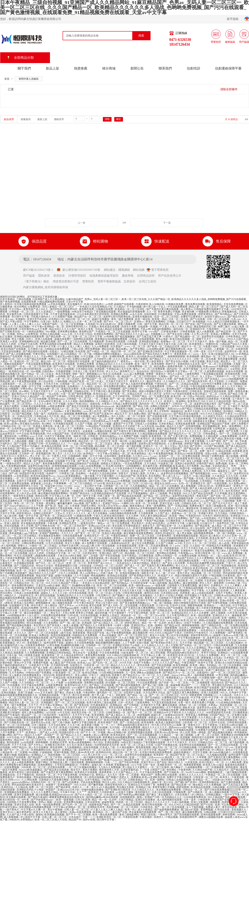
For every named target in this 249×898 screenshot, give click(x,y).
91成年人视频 (122, 625)
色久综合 (184, 446)
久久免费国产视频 (62, 316)
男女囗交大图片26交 (107, 603)
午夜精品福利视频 (193, 588)
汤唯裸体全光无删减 (203, 421)
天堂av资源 (44, 540)
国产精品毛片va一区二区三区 (185, 433)
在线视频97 (53, 354)
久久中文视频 (82, 575)
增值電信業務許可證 (66, 281)
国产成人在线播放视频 (19, 354)
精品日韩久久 (176, 762)
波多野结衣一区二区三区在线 (35, 729)
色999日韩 (49, 675)
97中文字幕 (139, 548)
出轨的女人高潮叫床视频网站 (174, 590)
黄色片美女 (183, 573)
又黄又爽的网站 (73, 411)
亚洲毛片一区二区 (153, 446)
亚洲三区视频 (25, 692)
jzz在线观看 (24, 600)
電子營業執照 (157, 269)
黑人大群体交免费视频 (13, 558)
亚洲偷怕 (20, 319)
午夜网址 (85, 764)
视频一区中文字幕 (32, 386)
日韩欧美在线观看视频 (33, 406)
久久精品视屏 (211, 436)
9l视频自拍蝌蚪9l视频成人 (108, 354)
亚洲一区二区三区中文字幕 (87, 336)
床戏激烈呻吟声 (189, 817)
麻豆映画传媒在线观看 (127, 488)
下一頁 (167, 222)
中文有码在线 (196, 670)
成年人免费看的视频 (139, 617)
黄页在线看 (95, 605)
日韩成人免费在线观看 (125, 403)
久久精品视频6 (22, 326)
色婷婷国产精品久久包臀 (159, 378)
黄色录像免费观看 (228, 358)
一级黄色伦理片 (13, 463)
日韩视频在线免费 (168, 710)
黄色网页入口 (127, 371)
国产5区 (66, 358)
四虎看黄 (237, 451)
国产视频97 (118, 595)
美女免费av (63, 720)
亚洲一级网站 (116, 418)
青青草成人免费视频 (197, 715)
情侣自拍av (157, 371)
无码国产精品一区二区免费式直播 (151, 396)
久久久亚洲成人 (45, 311)
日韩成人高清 (173, 717)
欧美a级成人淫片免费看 (186, 466)
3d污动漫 (51, 712)
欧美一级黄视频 (65, 799)
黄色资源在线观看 (110, 326)
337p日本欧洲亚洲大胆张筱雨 (93, 314)
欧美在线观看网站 (155, 490)
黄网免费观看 (202, 727)
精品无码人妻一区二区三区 (42, 598)
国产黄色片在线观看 (78, 406)
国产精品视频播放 (125, 336)
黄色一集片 (90, 677)
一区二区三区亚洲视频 (71, 324)
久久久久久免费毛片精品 (36, 617)
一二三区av (219, 339)
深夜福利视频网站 (162, 329)
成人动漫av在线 (134, 598)
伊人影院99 (6, 304)
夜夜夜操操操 (96, 558)
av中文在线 (63, 712)
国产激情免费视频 (82, 393)
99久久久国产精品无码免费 (32, 358)
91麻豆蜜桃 (13, 607)
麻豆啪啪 (103, 433)
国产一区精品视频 (229, 478)
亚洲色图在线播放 (149, 341)
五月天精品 (236, 386)
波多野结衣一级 (233, 351)
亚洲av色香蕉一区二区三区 (72, 550)
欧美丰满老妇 (85, 744)
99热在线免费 (213, 610)
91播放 (47, 707)
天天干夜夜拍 (174, 707)
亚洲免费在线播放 (67, 331)
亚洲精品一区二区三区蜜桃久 (147, 627)
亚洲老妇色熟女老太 (75, 710)
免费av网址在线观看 (83, 500)
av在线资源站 (21, 476)
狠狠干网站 (95, 550)
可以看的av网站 (128, 647)
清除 (107, 119)
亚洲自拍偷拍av (108, 436)
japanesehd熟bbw (20, 782)
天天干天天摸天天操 (192, 548)
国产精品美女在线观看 (186, 413)
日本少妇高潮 (83, 799)
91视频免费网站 (52, 717)
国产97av (27, 590)
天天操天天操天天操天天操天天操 (157, 344)
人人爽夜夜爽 (237, 590)
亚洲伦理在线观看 (116, 341)
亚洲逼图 (100, 368)
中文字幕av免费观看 (145, 710)
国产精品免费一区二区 (58, 336)
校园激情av (24, 754)
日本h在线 (73, 615)
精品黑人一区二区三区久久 (230, 458)
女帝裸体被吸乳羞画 (151, 508)
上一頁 (81, 222)
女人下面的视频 (195, 807)
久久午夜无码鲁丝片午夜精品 (119, 428)
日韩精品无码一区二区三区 (16, 426)
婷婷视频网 (235, 498)
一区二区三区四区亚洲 (39, 366)
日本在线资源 (93, 802)
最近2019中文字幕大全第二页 (73, 590)
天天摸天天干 (152, 739)
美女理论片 (185, 438)
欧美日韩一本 (178, 396)
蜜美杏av (126, 361)
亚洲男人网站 (141, 630)
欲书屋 (116, 530)
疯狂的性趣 (101, 612)
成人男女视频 (184, 533)
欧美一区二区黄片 (27, 570)
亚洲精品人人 (151, 540)
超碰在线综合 (29, 540)
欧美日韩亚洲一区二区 (208, 553)
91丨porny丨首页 (197, 354)
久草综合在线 (222, 809)
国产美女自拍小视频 (178, 334)
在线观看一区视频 (148, 326)
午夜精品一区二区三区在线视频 (113, 331)
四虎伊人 (43, 630)
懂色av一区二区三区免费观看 (149, 368)
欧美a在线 (193, 500)
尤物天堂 (205, 685)
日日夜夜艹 (181, 759)
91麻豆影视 (192, 523)
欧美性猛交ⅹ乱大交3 (76, 685)
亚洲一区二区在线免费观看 (153, 545)
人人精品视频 (19, 441)
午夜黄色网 (184, 769)
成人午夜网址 (45, 647)
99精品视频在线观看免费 (123, 513)
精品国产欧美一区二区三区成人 (87, 381)
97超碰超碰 (46, 752)
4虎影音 (8, 603)
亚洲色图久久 (168, 558)
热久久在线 (117, 416)
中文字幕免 (198, 590)
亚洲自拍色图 (214, 520)
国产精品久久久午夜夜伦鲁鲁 (96, 625)
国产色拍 (162, 762)
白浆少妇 (46, 321)
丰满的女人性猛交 (110, 615)
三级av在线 (77, 349)
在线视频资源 (127, 797)
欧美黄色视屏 (75, 677)
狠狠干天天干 (204, 339)
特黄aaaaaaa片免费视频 (216, 366)
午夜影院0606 (194, 515)
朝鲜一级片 (78, 373)
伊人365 (21, 642)
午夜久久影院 (223, 443)
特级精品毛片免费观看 (219, 545)
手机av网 (145, 329)
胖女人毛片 (206, 583)
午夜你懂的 (146, 817)
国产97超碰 (20, 443)
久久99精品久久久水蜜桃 (47, 538)
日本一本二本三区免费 (89, 321)
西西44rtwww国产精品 (180, 408)
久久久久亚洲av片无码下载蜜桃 (130, 358)
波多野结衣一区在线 (147, 530)
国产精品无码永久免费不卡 (157, 354)
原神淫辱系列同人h (76, 326)
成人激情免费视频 (48, 481)
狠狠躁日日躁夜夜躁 (207, 398)
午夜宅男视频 (171, 550)
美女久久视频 (72, 543)
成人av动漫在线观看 (203, 593)
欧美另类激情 (63, 373)
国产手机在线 (205, 324)
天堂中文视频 (200, 752)
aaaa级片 (48, 368)
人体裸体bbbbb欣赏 (119, 543)
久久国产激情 (214, 441)
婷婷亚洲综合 (206, 314)
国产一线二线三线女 (169, 812)
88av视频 (160, 426)
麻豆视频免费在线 (176, 349)
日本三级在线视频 (127, 344)
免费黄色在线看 (34, 588)
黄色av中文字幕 (23, 662)
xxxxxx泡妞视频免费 (232, 378)
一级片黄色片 (12, 809)
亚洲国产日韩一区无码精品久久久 (47, 443)
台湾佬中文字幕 (176, 523)
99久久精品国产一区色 (13, 366)
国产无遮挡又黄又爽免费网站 (130, 431)
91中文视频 (87, 356)
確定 (118, 119)
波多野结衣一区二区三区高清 (94, 749)
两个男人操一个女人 (154, 306)
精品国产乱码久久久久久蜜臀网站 (196, 558)
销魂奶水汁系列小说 (147, 558)
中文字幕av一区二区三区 (189, 371)
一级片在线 (138, 361)
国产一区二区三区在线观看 (72, 341)
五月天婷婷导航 (122, 396)
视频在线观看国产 (14, 363)
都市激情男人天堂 (109, 769)
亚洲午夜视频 (61, 752)
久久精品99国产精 (126, 476)
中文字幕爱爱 (189, 717)
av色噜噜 (109, 336)
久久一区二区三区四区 (204, 543)
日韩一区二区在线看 (218, 319)
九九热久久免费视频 (42, 498)
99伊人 (30, 339)
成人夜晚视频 (188, 485)
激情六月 (198, 378)
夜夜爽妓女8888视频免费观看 (111, 339)
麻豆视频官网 (135, 386)
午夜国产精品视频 (154, 520)
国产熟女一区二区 (188, 451)
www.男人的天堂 (92, 411)
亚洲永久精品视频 (50, 334)
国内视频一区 (77, 418)
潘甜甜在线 (10, 436)
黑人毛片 (57, 453)
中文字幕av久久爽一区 (62, 495)
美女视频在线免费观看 (164, 438)
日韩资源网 (47, 759)
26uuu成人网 (141, 408)
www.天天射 (36, 436)
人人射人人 (223, 386)
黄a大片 (8, 326)
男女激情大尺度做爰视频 (59, 508)
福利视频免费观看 (203, 533)
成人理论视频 (93, 560)
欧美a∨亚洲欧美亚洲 (153, 777)
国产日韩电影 (140, 620)
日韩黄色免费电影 (64, 600)
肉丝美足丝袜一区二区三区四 (122, 483)
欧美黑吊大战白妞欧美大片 (223, 510)
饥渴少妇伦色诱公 (94, 304)
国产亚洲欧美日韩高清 (150, 351)
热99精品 (228, 411)
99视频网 (14, 388)
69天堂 (218, 508)
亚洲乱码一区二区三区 (27, 361)
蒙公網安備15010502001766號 (78, 269)
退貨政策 (59, 275)
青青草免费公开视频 (169, 311)
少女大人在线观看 (68, 573)
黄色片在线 (212, 361)
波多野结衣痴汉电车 (205, 403)
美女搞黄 (117, 525)
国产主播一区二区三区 (203, 598)
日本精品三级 (233, 583)
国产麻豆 (60, 692)
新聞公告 (137, 68)
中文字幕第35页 (89, 598)
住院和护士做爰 (133, 692)
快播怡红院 (212, 344)
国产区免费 (232, 431)
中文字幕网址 (32, 321)
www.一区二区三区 (135, 346)
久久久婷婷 (132, 515)
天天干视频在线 (102, 468)
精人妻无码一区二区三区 (71, 737)
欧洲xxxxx (161, 518)
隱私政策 (44, 275)
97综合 (88, 334)
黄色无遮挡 (44, 670)
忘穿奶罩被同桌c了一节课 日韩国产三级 (143, 769)
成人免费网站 (88, 498)
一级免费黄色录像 (22, 461)
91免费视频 (123, 670)
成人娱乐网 (10, 515)
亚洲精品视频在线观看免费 (29, 336)
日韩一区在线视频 (105, 545)
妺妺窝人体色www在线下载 (228, 635)
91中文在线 (23, 433)
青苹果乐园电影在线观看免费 (55, 344)
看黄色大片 (151, 598)
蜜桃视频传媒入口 (10, 627)
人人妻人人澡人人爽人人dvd (25, 324)
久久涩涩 (53, 727)
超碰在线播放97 (183, 752)
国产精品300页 (172, 625)
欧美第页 (142, 476)
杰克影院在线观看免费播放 (223, 667)
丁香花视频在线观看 (212, 373)
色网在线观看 (36, 680)
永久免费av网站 (138, 413)
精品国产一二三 (190, 685)
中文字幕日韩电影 (138, 612)
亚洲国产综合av (111, 503)
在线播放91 (73, 386)
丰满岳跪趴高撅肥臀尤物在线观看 (206, 563)
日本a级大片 (111, 794)
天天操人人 (153, 473)
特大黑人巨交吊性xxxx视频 (113, 505)
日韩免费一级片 (145, 478)
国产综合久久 (22, 530)
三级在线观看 (77, 762)
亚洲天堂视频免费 (143, 528)
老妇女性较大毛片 (139, 657)
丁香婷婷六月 (222, 376)
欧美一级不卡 (142, 363)
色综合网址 (6, 593)
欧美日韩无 (15, 637)
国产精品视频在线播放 (19, 625)
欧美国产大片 (166, 575)
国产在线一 (120, 448)
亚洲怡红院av (138, 625)
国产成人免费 (40, 667)
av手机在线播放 (57, 304)
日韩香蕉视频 (188, 331)
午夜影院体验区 (120, 535)
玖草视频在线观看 (63, 423)
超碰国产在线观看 (124, 304)
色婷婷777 (52, 473)
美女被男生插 (14, 314)
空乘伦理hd (39, 354)
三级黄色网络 (192, 373)
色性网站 (171, 769)
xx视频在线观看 (104, 431)
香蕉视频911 (227, 408)
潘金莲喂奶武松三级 (205, 326)
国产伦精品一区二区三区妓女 (38, 373)
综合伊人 (184, 627)
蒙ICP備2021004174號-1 (39, 269)
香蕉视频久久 (35, 642)
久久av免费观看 (100, 346)
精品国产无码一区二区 (173, 660)
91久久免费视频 (214, 548)
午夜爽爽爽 (60, 483)
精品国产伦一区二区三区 (88, 316)
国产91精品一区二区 (98, 351)
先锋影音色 (227, 578)
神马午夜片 (37, 605)
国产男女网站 (138, 349)
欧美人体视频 (71, 625)
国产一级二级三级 (70, 622)
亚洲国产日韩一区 (118, 687)
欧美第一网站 (177, 515)
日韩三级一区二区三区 (131, 378)
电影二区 (63, 505)
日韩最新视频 (63, 371)
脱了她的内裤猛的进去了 (106, 361)
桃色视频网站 (87, 401)
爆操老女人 (224, 471)
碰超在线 (106, 675)
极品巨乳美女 (154, 381)
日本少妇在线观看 (41, 568)
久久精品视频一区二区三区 (136, 498)
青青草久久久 (137, 381)
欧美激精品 (146, 595)
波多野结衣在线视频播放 (175, 473)
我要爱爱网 (171, 627)
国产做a (201, 520)
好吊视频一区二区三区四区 (121, 682)
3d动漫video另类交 (222, 779)
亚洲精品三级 (69, 749)
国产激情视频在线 (200, 473)
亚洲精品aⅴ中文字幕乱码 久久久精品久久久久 (179, 712)
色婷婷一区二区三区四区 (187, 650)
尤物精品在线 (81, 391)
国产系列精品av (224, 314)
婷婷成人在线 (156, 717)
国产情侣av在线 (37, 421)
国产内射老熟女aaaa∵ (43, 799)
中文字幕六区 (91, 717)
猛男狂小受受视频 (33, 660)
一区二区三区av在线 (154, 615)
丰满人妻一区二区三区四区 (69, 426)
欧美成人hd (220, 660)
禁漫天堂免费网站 (156, 321)
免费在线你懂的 (122, 620)
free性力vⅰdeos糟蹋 (199, 759)
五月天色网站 (17, 672)
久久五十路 (73, 725)
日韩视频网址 (134, 466)
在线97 (71, 403)
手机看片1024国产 (173, 570)
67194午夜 (99, 483)
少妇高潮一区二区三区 (195, 722)
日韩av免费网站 (149, 458)
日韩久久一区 (136, 697)
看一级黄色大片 (192, 725)
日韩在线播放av (40, 710)
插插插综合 (177, 411)
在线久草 (96, 590)
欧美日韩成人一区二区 (212, 762)
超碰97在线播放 (101, 319)
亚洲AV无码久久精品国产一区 (28, 396)
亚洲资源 (235, 515)
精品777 (66, 585)
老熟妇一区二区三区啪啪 (193, 705)
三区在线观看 (227, 346)
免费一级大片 (207, 451)
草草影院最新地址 (108, 580)
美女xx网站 (81, 675)
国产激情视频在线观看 (36, 637)
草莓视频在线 (229, 311)
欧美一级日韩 (120, 441)
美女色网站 (155, 476)
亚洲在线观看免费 (185, 423)
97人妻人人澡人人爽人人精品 (176, 326)
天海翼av (93, 326)
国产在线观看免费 (157, 416)
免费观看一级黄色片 (38, 620)
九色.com (236, 319)
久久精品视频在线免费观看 (218, 622)
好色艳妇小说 (56, 319)
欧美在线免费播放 (68, 598)
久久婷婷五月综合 (213, 416)
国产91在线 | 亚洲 (210, 804)
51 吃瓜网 (108, 466)
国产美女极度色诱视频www (135, 603)
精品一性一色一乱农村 (63, 617)
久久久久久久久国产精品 (166, 662)
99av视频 (51, 331)
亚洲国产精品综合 (80, 493)
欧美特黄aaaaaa (57, 398)
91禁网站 (23, 436)
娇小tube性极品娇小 (220, 752)
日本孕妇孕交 (90, 553)
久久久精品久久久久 (153, 645)
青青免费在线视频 (95, 655)
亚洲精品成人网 (202, 438)
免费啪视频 (195, 436)
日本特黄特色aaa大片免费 (33, 329)
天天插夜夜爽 (200, 418)
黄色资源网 (56, 747)
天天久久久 (67, 533)
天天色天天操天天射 (130, 590)
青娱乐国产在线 (96, 632)
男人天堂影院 (217, 381)
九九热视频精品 (139, 485)
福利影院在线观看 (131, 690)
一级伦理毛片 (165, 814)
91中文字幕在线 (57, 739)
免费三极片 (224, 326)
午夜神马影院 (180, 391)
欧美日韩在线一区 (203, 568)
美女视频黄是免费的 (49, 535)
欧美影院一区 (161, 754)
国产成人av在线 (76, 376)
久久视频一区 (85, 528)
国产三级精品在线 (24, 565)
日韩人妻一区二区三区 (77, 809)
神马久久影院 (175, 373)
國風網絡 (124, 269)
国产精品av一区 (25, 448)
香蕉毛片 (156, 563)
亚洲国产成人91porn (171, 530)
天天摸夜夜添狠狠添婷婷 (232, 620)
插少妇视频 (232, 456)
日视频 (171, 321)
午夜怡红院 (161, 383)
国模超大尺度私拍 (111, 463)
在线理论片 (76, 665)
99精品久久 (241, 411)
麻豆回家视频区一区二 (41, 378)
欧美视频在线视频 (54, 814)
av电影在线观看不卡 (11, 700)
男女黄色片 (138, 523)
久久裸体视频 (175, 443)
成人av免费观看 (206, 331)
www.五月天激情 (43, 692)
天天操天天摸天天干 (117, 381)
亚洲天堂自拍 (97, 371)
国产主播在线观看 (231, 782)
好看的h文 (215, 311)
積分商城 (108, 68)
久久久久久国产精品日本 (31, 677)
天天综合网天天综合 (82, 647)
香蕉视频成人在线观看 (57, 588)
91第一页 (65, 393)
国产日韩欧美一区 (132, 388)
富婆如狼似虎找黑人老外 (36, 578)
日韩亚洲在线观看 (132, 593)
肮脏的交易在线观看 (215, 391)
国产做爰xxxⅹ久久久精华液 (81, 580)
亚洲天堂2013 (148, 762)
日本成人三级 (80, 371)
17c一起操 (73, 443)
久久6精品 (88, 386)
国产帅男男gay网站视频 (132, 794)
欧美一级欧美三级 (76, 436)
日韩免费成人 (211, 433)
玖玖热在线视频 (89, 615)
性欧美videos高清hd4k (166, 732)
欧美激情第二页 (158, 436)
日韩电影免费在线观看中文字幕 (211, 309)
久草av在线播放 (108, 635)
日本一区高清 (126, 702)
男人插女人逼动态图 (227, 550)
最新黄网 (219, 583)
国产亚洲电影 (45, 490)
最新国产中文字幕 (123, 423)
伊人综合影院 (46, 381)
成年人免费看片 (240, 423)
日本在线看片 (182, 794)
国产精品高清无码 (197, 381)
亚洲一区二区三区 (76, 563)
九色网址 (5, 393)
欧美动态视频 (90, 672)
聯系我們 (165, 68)
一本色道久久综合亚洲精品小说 (95, 306)
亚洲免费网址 (45, 764)
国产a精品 (217, 438)
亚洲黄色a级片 (223, 485)
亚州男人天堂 (230, 570)
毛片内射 (114, 727)
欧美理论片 (194, 401)
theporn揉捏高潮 (132, 354)
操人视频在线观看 (62, 603)
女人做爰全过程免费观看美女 (25, 675)
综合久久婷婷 (9, 344)
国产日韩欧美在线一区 (13, 331)
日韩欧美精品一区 (116, 712)
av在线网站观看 (155, 349)
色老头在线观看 (235, 371)
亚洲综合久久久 (222, 615)
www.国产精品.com (154, 388)
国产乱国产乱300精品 (235, 607)
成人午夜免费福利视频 (24, 381)
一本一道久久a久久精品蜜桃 (99, 787)
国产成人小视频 (103, 423)
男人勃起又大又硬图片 (135, 767)
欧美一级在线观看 (201, 615)
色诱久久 (57, 321)
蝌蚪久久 (229, 700)
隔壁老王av (229, 520)
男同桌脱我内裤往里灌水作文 (183, 652)
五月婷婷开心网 (103, 358)
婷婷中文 (171, 363)
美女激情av (211, 478)
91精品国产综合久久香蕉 (234, 344)
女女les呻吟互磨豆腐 (50, 401)
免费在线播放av (163, 600)
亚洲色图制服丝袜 (189, 720)
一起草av (168, 560)
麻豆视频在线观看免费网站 (53, 493)
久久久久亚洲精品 (212, 411)
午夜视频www (186, 553)
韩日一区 (162, 690)
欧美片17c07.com (224, 747)
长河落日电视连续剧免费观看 (30, 304)
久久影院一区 (197, 545)
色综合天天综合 (45, 565)
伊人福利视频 (9, 545)
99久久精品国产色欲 (58, 433)
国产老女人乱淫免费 (174, 563)
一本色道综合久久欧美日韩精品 (132, 563)
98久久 (224, 692)
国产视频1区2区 (183, 378)
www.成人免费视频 (134, 373)
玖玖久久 (5, 485)
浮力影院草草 (239, 568)
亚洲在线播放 (9, 692)
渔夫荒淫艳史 (233, 490)
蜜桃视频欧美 (43, 603)
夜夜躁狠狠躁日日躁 (66, 565)
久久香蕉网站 (51, 622)
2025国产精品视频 (22, 413)
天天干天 (65, 481)
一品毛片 (186, 476)
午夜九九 (98, 515)
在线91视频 (51, 441)
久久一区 (152, 311)
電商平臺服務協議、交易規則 (116, 281)
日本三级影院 (39, 725)
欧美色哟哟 (73, 657)
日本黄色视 (184, 418)
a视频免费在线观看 (45, 555)
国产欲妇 (190, 324)
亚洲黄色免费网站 (104, 334)
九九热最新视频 (193, 366)
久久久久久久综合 (10, 520)
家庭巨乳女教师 (70, 388)
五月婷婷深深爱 (139, 583)
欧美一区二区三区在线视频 (112, 585)
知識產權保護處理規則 (103, 275)
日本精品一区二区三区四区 (108, 565)
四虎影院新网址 (98, 707)
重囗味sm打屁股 (190, 809)
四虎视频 (190, 607)
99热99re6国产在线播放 (170, 607)
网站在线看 (108, 349)
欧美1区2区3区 (238, 555)
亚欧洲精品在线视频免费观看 (35, 807)
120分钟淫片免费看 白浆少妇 (216, 383)
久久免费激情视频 (35, 652)
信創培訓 (193, 68)
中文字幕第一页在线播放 (232, 518)
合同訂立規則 (147, 281)
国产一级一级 (117, 398)
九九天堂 (79, 334)
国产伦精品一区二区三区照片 (195, 645)
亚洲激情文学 (198, 483)
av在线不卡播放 (125, 792)
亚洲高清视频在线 (130, 573)
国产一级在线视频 (41, 530)
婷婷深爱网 (182, 787)
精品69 (203, 535)
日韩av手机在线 (196, 396)
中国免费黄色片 (33, 500)
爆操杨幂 (237, 615)
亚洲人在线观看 (44, 339)
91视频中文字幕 (171, 739)
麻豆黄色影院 (24, 812)
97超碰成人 (233, 428)
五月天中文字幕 (81, 715)
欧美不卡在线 (192, 411)
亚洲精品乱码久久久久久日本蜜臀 (115, 363)
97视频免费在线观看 (194, 388)
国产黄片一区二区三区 (88, 533)
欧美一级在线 (143, 319)
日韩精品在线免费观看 (57, 349)
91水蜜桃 (204, 677)
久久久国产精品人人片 (126, 772)
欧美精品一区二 (207, 555)
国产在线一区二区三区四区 (226, 495)
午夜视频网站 (14, 660)
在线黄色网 (242, 349)
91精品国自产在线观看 (99, 426)
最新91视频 (87, 727)
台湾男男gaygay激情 (23, 428)
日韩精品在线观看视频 (206, 408)
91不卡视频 (59, 403)
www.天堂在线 (94, 428)
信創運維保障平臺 (228, 68)
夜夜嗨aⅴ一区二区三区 (173, 341)
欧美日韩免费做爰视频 (117, 720)
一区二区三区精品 (84, 488)
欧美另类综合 (55, 448)
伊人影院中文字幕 (30, 817)
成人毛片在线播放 (97, 513)
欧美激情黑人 (197, 344)
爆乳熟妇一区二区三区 (213, 356)
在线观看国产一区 (62, 560)
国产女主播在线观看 (225, 324)
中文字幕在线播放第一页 (178, 351)
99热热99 (14, 819)
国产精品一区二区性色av (168, 478)
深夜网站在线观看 (83, 339)
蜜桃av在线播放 (208, 620)
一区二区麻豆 (227, 729)
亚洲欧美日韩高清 (48, 570)
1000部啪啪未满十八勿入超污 (23, 615)
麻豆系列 (65, 500)
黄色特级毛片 (95, 720)
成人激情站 (55, 667)
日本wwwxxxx (156, 757)
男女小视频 (18, 339)
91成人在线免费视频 (90, 466)
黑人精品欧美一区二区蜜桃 (162, 418)
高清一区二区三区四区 (167, 316)
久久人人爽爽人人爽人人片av (207, 700)
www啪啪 (215, 739)
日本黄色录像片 (170, 331)
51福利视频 (61, 381)
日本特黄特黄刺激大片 (31, 508)
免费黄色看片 (197, 505)
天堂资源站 (210, 580)
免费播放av (132, 518)
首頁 (6, 78)
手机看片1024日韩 (80, 620)
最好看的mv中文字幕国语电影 (28, 393)
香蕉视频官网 (43, 453)
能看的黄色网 (175, 366)
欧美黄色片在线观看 (63, 363)
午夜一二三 (111, 762)
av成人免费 (238, 326)
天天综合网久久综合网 (112, 598)
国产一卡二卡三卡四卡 (233, 538)
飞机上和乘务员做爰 (29, 655)
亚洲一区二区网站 (238, 463)
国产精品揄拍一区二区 (187, 336)
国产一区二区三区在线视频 (217, 363)
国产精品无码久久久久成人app (132, 334)
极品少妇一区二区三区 (53, 361)
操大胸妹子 (181, 670)
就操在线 (95, 403)
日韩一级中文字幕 (147, 324)
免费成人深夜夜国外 (116, 757)
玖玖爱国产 (117, 346)
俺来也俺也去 (137, 505)
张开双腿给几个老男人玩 (199, 595)
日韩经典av (48, 371)
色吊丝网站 (20, 306)
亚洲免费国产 (65, 784)
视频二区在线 (36, 441)
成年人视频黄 (218, 612)
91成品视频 (135, 441)
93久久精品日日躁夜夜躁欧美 (223, 321)
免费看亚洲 (163, 784)
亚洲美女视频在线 (142, 316)
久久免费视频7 (157, 408)
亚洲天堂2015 (8, 456)
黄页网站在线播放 (167, 553)
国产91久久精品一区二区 (169, 680)
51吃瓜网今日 (103, 595)
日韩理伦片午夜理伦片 (138, 438)
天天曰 (187, 543)
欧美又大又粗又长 (14, 580)
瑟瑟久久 (90, 396)
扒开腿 (236, 468)
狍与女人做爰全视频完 (74, 558)
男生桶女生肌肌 (126, 787)
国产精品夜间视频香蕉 (128, 685)
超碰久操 (79, 560)
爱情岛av (118, 538)
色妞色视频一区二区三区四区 (157, 398)
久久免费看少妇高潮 (217, 590)
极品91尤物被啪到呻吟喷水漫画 (176, 538)
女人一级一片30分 (165, 573)
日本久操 (12, 655)
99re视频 (93, 578)
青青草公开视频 (85, 612)
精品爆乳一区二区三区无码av (16, 403)
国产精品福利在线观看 (35, 351)
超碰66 (69, 642)
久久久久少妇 (60, 593)
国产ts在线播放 (70, 782)
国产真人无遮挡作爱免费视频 (137, 383)
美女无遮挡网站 (237, 493)
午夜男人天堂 (59, 456)
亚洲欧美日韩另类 (55, 744)
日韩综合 (187, 568)
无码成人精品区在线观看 (109, 329)
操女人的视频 (194, 461)
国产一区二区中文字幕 (60, 488)
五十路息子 (238, 398)
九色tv (78, 451)
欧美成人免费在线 (39, 635)
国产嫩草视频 (96, 784)
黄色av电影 (162, 339)
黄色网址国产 (87, 331)
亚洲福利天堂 (197, 329)
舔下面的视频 (134, 446)
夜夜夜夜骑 (180, 354)
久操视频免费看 (68, 441)
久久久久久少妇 (73, 453)
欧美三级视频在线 (216, 505)
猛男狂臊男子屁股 (178, 488)
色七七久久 (182, 565)
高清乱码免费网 (30, 607)
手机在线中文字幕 (185, 398)
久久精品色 (225, 695)
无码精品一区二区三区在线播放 (94, 538)
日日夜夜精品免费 (72, 697)
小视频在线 (77, 490)
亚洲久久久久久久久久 (191, 774)
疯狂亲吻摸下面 (173, 428)
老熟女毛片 (148, 525)
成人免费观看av (30, 408)
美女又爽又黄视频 (195, 441)
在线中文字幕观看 (27, 481)
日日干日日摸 (215, 351)
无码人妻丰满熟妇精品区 (154, 515)
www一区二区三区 (222, 473)
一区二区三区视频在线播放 (82, 767)
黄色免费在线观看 (195, 304)
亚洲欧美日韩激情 (95, 627)
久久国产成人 (163, 513)
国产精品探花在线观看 (129, 495)
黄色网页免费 (87, 309)
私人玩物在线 (157, 304)
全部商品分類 (24, 57)
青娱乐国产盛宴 (45, 575)
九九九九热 (232, 476)
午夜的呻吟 (142, 304)
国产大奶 (195, 518)
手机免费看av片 (88, 759)
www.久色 (67, 334)
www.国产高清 (157, 620)
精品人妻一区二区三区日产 (204, 306)
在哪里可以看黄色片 (192, 316)
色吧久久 (124, 777)
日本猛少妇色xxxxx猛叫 (196, 490)
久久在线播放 (82, 438)
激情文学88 (20, 468)
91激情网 (169, 371)
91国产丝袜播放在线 (166, 744)
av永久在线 (136, 314)
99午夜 (187, 421)
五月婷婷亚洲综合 (179, 528)
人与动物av (57, 411)
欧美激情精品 (214, 304)
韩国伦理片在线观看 (78, 361)
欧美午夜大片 (29, 520)
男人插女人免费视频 (169, 568)
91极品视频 (150, 590)
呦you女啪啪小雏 (117, 732)
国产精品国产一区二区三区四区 (99, 378)
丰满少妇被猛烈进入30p (221, 354)
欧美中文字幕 (140, 331)
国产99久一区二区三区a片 (118, 321)
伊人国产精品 (169, 451)
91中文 (184, 695)
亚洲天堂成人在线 (170, 503)
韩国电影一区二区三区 (122, 478)
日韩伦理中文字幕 (61, 578)
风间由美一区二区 (131, 615)
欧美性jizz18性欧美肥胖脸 (189, 453)
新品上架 (52, 68)
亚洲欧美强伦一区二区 (170, 764)
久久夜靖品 (218, 476)
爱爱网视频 (165, 466)
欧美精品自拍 (104, 752)
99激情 (144, 436)
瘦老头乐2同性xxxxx (165, 483)
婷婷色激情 (178, 667)
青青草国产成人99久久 (36, 309)
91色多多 (60, 759)
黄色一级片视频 (218, 341)
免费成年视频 (41, 662)
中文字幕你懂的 (105, 476)
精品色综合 (119, 366)
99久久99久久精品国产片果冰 (216, 413)
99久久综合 (242, 346)
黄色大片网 (128, 729)
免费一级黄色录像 (238, 391)
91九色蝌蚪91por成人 (132, 510)
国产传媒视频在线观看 (143, 720)
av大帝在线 (148, 426)
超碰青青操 (108, 802)
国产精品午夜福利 (38, 797)
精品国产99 (137, 490)
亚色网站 (81, 473)
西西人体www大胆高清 (144, 670)
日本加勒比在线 (84, 368)
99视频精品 (198, 468)
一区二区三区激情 (135, 416)
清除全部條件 (229, 89)
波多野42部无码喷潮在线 (117, 316)
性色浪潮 (80, 351)
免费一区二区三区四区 (142, 535)
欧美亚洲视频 (181, 665)
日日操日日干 (184, 321)
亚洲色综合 (7, 787)
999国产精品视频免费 (196, 530)
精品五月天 (121, 413)
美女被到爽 (188, 311)
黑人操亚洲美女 (155, 361)
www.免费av (173, 620)
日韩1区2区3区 (78, 471)
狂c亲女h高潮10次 (106, 324)
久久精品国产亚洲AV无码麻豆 (97, 408)
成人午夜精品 (89, 530)
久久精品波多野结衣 (236, 416)
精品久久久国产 (176, 426)
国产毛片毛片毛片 (223, 503)
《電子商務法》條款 (36, 281)
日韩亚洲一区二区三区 (97, 665)
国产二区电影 (91, 555)
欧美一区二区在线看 (147, 503)
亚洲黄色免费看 (92, 508)
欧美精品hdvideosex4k (103, 406)
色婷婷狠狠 (50, 471)
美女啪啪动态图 (145, 680)
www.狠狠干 (78, 687)
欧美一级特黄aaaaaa (172, 441)
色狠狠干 (51, 784)
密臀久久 (23, 545)
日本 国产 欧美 (151, 441)
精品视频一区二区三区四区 (110, 446)
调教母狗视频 (8, 570)
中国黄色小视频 (124, 408)
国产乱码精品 (84, 510)
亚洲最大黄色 (206, 513)
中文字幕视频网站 (138, 493)
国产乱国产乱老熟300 (101, 413)
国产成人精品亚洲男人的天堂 (206, 488)
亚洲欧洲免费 (117, 356)
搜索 (141, 35)
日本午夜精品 (129, 555)
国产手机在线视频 (110, 555)
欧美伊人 (131, 356)
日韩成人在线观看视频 (142, 339)
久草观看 (75, 505)
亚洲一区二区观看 (129, 774)
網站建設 (109, 269)
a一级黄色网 (159, 585)
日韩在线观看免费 (72, 535)
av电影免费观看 (56, 406)
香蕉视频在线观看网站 (13, 622)
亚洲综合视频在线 (208, 600)
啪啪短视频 (20, 378)
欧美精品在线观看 (52, 446)
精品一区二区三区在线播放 (76, 416)
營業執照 (88, 281)
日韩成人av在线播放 (146, 423)
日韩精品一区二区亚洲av (118, 630)
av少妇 (118, 500)
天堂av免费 (68, 612)
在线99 (99, 386)
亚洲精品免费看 (120, 314)
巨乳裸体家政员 (132, 525)
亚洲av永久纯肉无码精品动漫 (231, 662)
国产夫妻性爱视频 (218, 603)
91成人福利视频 (159, 583)
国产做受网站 (22, 568)
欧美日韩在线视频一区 (182, 339)
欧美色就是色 (118, 734)
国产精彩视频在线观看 (221, 530)
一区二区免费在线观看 (188, 456)
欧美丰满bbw (175, 622)
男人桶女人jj (29, 627)
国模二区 (239, 779)
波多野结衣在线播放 (213, 336)
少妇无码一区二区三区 (218, 468)
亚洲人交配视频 (200, 802)
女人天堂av (206, 376)
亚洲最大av (15, 657)
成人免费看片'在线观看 (95, 543)
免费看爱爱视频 (193, 764)
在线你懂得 (150, 314)
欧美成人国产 (139, 471)
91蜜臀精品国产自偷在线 (176, 697)
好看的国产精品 (206, 463)
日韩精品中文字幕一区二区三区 (63, 553)
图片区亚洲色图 (81, 695)
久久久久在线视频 (64, 368)
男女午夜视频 (55, 809)
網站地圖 (139, 269)
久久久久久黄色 (43, 403)
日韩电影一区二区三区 (22, 311)
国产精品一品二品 (97, 418)
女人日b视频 (60, 729)
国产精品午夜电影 (17, 421)
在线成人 (54, 351)
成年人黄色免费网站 (33, 712)
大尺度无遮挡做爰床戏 (62, 314)
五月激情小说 (35, 349)
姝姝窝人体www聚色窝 (106, 510)
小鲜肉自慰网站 (36, 331)
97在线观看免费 (117, 568)
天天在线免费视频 (84, 642)
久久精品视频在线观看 (186, 560)
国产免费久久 (93, 503)
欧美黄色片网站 (105, 500)
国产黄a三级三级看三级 (155, 685)
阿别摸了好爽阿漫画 (213, 456)
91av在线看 (240, 413)
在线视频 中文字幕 (65, 461)
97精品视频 (215, 575)
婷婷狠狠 (195, 627)
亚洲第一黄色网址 (46, 503)
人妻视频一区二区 (224, 349)
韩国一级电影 (199, 732)
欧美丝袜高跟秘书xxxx (43, 476)
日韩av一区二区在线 (177, 386)
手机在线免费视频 (91, 782)
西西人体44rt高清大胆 (82, 752)
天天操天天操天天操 (225, 640)
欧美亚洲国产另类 (108, 722)
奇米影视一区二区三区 (108, 729)
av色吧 (109, 304)
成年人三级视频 (159, 493)
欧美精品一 (89, 453)
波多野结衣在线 (9, 610)
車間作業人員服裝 (29, 78)
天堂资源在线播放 (11, 351)
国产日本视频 (192, 570)
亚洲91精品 (104, 530)
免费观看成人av (175, 677)
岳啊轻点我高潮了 (82, 358)
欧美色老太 (156, 630)
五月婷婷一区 (27, 453)
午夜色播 (225, 398)
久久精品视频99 (235, 642)
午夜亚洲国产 (189, 662)
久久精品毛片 (222, 769)
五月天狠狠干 (85, 617)
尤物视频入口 (158, 334)
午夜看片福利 (211, 346)
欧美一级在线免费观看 (33, 488)
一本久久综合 (208, 560)
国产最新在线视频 (43, 461)
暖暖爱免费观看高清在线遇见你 (67, 797)
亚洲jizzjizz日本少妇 (99, 525)
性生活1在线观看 (112, 373)
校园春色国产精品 (99, 804)
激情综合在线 (152, 593)
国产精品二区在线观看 (102, 685)
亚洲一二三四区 (138, 757)
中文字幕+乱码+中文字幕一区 (143, 451)
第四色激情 (13, 742)
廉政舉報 (128, 275)
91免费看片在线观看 (207, 729)
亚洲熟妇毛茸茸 (68, 523)
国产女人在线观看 (237, 650)
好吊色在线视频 (78, 593)
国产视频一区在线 (45, 428)
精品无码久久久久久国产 (63, 329)
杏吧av (20, 334)
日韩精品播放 (213, 794)
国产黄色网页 (236, 632)
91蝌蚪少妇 (128, 503)
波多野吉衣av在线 (32, 451)
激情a (159, 428)
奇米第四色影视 (156, 468)
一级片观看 (88, 476)
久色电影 (90, 324)
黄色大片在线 (157, 635)
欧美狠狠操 (199, 321)
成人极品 (55, 662)
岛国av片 (95, 461)
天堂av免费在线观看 (185, 314)
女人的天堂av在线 (27, 493)
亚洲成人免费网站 (220, 334)
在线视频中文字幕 (233, 508)
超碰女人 (46, 593)
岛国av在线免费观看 (80, 812)
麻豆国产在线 (120, 812)
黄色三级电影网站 (155, 707)
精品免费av (122, 349)
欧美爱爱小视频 (91, 725)
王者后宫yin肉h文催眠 (67, 356)
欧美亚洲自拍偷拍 (114, 515)
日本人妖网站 (94, 667)
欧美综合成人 (101, 393)
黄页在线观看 (116, 707)
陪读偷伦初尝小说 (151, 570)
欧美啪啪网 (193, 356)
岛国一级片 (39, 413)
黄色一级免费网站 (232, 426)
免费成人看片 (213, 807)
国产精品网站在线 (183, 510)
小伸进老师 (68, 660)
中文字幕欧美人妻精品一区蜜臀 (38, 737)
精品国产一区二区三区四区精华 (139, 376)
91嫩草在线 (151, 500)
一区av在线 (52, 393)
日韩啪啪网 (114, 388)
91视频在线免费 (175, 304)
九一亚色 (131, 672)
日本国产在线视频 (19, 710)
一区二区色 (182, 682)
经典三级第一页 (106, 495)
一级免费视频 (62, 311)
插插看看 (18, 652)
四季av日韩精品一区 (166, 555)
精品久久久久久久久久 (125, 660)
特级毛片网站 (89, 505)
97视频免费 (202, 311)
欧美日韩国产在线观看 (14, 349)
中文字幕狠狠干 (118, 612)
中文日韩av (15, 309)
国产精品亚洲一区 (226, 331)
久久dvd (226, 535)
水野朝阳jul (27, 819)
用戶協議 (29, 275)
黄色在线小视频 (233, 438)
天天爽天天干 (45, 627)
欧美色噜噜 (6, 346)
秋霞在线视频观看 (61, 635)
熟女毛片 (17, 490)
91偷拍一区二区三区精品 (43, 545)
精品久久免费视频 (84, 344)
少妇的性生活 (54, 548)
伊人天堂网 (27, 525)
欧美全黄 (215, 538)
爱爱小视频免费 (127, 324)
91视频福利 (97, 438)
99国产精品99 (19, 747)
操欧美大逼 (147, 573)
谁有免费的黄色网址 (115, 386)
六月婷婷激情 (107, 792)
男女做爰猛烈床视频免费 (132, 311)
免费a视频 (221, 463)
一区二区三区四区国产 (96, 451)
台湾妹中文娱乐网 (28, 344)
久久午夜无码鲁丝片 (178, 615)
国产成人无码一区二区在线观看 (120, 605)
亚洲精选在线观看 (49, 695)
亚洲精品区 (206, 508)
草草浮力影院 (209, 652)
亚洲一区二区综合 (119, 471)
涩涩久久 (5, 528)
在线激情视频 (193, 426)
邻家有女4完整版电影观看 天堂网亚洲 (204, 428)
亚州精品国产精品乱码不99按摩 (134, 461)
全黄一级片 (184, 702)
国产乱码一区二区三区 (54, 431)
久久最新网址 (147, 518)
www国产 (154, 331)
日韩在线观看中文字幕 (36, 314)
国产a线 (13, 473)
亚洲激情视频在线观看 (64, 466)
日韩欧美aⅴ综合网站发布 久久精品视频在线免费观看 (138, 433)
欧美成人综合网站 (227, 560)
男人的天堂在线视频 (177, 635)
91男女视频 (53, 645)
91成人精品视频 (202, 476)
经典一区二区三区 (42, 510)
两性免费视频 (93, 349)
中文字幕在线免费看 (33, 685)
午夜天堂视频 (197, 361)
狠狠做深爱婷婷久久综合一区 (27, 485)
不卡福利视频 (134, 306)
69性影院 (235, 366)
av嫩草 (221, 431)
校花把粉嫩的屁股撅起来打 (176, 540)
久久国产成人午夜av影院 (20, 814)
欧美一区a (130, 809)
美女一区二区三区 (231, 655)
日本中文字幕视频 (55, 436)
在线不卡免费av (224, 593)
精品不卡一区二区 (191, 346)
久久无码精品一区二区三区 (34, 682)
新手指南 (234, 19)
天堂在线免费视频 (233, 304)
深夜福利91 (203, 672)
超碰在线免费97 (63, 339)
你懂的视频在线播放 (92, 789)
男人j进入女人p (171, 476)
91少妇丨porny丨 (73, 485)
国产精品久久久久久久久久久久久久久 (170, 358)
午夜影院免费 (147, 605)
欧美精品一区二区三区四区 (130, 309)
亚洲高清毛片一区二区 (97, 535)
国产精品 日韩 (236, 393)
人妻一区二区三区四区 (67, 378)
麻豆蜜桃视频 (190, 583)
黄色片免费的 (12, 406)
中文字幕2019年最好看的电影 (185, 416)
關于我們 (24, 68)
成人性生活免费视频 (143, 543)
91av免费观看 (21, 498)
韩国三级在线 (62, 490)
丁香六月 (231, 563)
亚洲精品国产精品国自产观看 (213, 423)
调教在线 (6, 548)
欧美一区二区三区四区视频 (78, 446)
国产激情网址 (159, 657)
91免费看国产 (51, 500)
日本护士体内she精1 (64, 510)
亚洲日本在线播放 (145, 799)
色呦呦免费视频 (26, 438)
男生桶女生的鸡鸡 (30, 423)
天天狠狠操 (34, 458)
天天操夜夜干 (163, 403)
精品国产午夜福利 (57, 396)
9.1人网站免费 (234, 762)
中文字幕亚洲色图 (67, 774)
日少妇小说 (146, 483)
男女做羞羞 (175, 493)
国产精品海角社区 (32, 471)
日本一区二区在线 (179, 319)
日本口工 (12, 600)
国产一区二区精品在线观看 (184, 383)
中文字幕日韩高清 (84, 603)
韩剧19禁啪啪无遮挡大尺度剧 (155, 391)
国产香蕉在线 (82, 705)
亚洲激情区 (72, 759)
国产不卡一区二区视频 (93, 732)
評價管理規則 (77, 275)
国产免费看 (172, 468)
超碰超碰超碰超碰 (155, 588)
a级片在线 (154, 481)
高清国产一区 (166, 456)
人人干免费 (37, 505)
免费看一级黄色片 (156, 373)
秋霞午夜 (185, 468)
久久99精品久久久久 (174, 381)
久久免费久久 (130, 667)
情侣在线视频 (34, 622)
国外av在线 (239, 401)
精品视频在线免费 (110, 690)
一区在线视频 (191, 481)
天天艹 (76, 498)
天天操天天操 (118, 451)
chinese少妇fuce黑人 (118, 627)
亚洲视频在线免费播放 (116, 550)
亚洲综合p (133, 508)
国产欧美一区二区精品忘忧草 (163, 346)
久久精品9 (119, 306)
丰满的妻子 (68, 640)
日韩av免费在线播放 (86, 448)
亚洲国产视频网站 (49, 533)
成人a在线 (224, 543)
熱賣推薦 (80, 68)
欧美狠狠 (120, 518)
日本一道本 (101, 356)
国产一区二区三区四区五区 (133, 635)
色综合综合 (143, 371)
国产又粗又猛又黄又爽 (149, 336)
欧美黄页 (57, 528)
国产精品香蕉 (202, 525)
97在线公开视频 (174, 595)
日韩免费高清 (119, 697)
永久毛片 (72, 744)
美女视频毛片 (75, 304)
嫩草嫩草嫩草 (65, 503)
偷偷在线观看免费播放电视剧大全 (19, 695)
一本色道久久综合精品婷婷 (102, 473)
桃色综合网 (41, 495)
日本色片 (208, 515)
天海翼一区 (239, 363)
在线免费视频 (132, 329)
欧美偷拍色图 (233, 373)
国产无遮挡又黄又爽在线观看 (162, 309)
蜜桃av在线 (160, 528)
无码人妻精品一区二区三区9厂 (59, 306)
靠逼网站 (181, 401)
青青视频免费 (166, 670)
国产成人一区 (132, 565)
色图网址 (153, 578)
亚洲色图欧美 (75, 777)
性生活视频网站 (125, 600)
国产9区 (115, 610)
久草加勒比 (206, 481)
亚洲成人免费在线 (43, 426)
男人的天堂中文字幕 (44, 590)
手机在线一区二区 (48, 690)
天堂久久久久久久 (174, 508)
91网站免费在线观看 (54, 386)
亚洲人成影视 (12, 523)
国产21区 (118, 553)
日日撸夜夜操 (165, 314)
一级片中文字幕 (113, 607)
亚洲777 (209, 670)
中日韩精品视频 (188, 747)
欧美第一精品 (160, 319)
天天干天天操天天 (197, 341)
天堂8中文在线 (178, 605)
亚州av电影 (191, 677)
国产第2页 (83, 461)
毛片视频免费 (96, 341)
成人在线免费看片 (46, 687)
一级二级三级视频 (225, 533)
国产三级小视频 (61, 722)
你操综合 (142, 737)
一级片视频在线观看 (92, 757)
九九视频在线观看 (38, 650)
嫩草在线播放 (170, 705)
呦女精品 (198, 784)
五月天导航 (209, 471)
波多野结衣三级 (226, 523)
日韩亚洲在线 (76, 396)
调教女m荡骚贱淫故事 (181, 498)
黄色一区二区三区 (24, 503)
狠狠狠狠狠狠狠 (177, 356)
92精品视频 (67, 351)
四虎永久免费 (129, 326)
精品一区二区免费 (238, 341)
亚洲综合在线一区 (93, 637)
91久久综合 (225, 540)
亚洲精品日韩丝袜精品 (77, 421)
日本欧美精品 (233, 336)
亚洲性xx (139, 321)
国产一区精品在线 (56, 677)
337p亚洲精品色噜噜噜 (111, 672)
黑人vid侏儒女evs (89, 573)
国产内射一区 (12, 630)
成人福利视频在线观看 (169, 799)
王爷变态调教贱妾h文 (67, 764)
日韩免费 (132, 341)
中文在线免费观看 (178, 306)
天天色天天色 (51, 383)
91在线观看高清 (146, 428)
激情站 (39, 814)
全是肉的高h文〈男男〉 (225, 466)
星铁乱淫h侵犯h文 (24, 346)
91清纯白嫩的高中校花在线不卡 (81, 548)
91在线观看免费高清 (194, 797)
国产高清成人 (212, 378)
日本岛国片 (75, 817)
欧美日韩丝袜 (124, 548)
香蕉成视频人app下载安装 (23, 533)
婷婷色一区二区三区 (185, 600)
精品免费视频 (54, 518)
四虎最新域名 (172, 548)
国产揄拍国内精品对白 (79, 468)
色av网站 (24, 391)
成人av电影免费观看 (23, 762)
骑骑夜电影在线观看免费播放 (180, 630)
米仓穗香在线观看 (16, 797)
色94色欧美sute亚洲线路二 (151, 356)
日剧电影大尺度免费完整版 (182, 585)
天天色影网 (202, 538)
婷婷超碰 (46, 408)
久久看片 (159, 595)
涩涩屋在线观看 (20, 528)
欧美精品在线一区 (19, 371)
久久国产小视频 (84, 423)
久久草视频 (221, 493)
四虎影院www (55, 413)
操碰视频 (69, 413)
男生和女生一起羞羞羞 (80, 431)
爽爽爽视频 (81, 413)
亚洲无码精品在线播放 (84, 433)
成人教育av (187, 309)
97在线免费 (104, 588)
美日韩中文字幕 (21, 316)
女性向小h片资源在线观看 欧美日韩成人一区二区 (190, 393)
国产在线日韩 (79, 481)
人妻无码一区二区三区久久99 (169, 640)
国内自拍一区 (181, 329)
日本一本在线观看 (112, 560)
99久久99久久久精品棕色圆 (216, 401)
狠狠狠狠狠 (56, 710)
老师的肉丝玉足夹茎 (188, 363)
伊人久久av (112, 371)
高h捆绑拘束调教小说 (114, 508)
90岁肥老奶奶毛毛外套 (219, 712)
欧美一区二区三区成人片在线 (104, 593)
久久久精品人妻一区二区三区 (214, 717)
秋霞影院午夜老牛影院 (126, 458)
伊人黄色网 (186, 687)
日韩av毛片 (140, 578)
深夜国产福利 (50, 324)
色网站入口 (69, 321)
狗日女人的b (109, 782)
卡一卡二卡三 (108, 725)
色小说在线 (68, 538)
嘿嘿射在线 (178, 647)
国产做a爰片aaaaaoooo (160, 413)
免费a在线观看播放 (74, 667)
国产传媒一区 (174, 588)
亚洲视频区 (47, 702)
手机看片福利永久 (41, 316)
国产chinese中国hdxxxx (17, 505)
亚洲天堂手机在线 (37, 319)
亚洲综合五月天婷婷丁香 (127, 426)
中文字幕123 (108, 461)
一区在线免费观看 (155, 386)
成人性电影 (132, 595)
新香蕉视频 (124, 456)
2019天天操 (106, 448)
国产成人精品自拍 (236, 446)
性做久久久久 (32, 356)
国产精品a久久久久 (150, 448)
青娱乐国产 (202, 495)
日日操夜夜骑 (206, 747)
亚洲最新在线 (93, 376)
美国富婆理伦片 (65, 675)
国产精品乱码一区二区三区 (230, 680)
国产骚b (179, 782)
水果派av (106, 403)
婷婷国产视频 (192, 443)
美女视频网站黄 (212, 426)
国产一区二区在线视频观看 (142, 734)
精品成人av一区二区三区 (66, 408)
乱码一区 (184, 483)
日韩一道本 (199, 351)
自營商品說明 (145, 275)
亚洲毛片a (23, 456)
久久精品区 (232, 381)
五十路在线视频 (38, 727)
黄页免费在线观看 (211, 570)
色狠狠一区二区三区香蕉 (51, 580)
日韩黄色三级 (67, 473)
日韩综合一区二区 (182, 403)
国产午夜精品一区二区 (103, 670)
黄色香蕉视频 (143, 747)
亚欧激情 (121, 695)
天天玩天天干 (65, 428)
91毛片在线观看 (55, 543)
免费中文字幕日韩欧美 (84, 722)
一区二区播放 (101, 398)
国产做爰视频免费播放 (167, 809)
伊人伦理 (185, 732)
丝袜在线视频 (12, 525)
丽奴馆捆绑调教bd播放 (118, 640)
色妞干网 (60, 468)
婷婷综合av (212, 396)
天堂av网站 (47, 356)
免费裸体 (79, 428)
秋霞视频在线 (104, 366)
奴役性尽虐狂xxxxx (216, 316)
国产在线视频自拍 (40, 528)
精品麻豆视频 (48, 341)
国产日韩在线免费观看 (217, 789)
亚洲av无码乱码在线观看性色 (116, 578)
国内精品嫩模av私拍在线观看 (126, 520)
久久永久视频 (127, 637)
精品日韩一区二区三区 (78, 319)
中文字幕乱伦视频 (29, 431)
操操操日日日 (72, 757)
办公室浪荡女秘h (114, 438)
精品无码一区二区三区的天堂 (103, 383)
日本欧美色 (196, 391)
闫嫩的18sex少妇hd (135, 418)
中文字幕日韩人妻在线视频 (106, 391)
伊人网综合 (238, 580)
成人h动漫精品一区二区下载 (76, 354)
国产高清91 (196, 446)
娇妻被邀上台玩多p (42, 483)
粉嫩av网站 (6, 734)
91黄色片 (168, 336)
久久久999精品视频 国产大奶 (169, 461)
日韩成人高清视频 (72, 717)
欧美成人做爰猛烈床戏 (168, 722)
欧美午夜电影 (191, 368)
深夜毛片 (133, 448)
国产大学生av (67, 605)
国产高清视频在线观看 (187, 814)
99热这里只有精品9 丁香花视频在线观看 (94, 311)
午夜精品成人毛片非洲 (119, 368)
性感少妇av (82, 403)
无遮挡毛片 (64, 715)
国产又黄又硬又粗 (178, 436)
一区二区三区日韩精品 (80, 483)
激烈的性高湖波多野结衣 (64, 309)
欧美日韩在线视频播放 (83, 588)
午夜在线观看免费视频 (38, 363)
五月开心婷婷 (208, 368)
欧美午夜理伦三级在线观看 (102, 702)
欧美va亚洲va (11, 423)
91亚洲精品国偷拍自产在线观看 (82, 463)
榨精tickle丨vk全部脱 (228, 368)
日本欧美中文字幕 (46, 346)
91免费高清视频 (94, 490)
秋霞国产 (51, 789)
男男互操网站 (96, 481)
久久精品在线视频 (230, 396)
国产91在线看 (198, 319)
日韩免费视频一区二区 (140, 366)
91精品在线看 (223, 451)
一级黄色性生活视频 (22, 495)
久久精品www (235, 356)
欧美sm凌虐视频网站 (80, 742)
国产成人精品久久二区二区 (108, 622)
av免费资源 (34, 306)
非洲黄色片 (187, 550)
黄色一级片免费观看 (122, 319)
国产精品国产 (160, 498)
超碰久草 (156, 715)
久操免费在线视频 (214, 371)
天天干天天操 (19, 744)
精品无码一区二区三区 (165, 747)
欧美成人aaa (207, 443)
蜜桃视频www (94, 373)
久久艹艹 (82, 792)
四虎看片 (119, 466)
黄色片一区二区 (134, 707)
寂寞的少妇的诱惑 (105, 344)
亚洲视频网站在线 (29, 341)
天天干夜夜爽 (82, 540)
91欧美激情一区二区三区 (135, 652)
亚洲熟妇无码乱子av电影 (126, 645)
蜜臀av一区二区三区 (25, 670)
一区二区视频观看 (200, 682)
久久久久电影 (70, 401)
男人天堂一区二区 (40, 456)
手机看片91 (103, 520)
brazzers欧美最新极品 (69, 476)
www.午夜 (136, 764)
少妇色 (222, 393)
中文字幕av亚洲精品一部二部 (48, 326)
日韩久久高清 (145, 411)
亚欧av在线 (211, 453)
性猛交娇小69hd (54, 485)
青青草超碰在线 (240, 543)
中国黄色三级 (166, 463)
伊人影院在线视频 (45, 595)
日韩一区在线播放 (196, 667)
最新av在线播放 (105, 488)
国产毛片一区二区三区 (17, 749)
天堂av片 (60, 513)
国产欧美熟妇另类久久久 (143, 575)
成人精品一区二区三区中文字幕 (229, 525)
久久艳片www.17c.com (144, 456)
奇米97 (78, 508)
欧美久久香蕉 (86, 329)
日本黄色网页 (164, 535)
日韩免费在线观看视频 (53, 615)
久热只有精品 (126, 799)
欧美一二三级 (240, 453)
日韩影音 (5, 413)
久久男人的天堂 (200, 334)
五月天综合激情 (57, 725)
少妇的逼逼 (85, 565)
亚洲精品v (224, 652)
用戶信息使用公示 (169, 275)
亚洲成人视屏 (138, 473)
